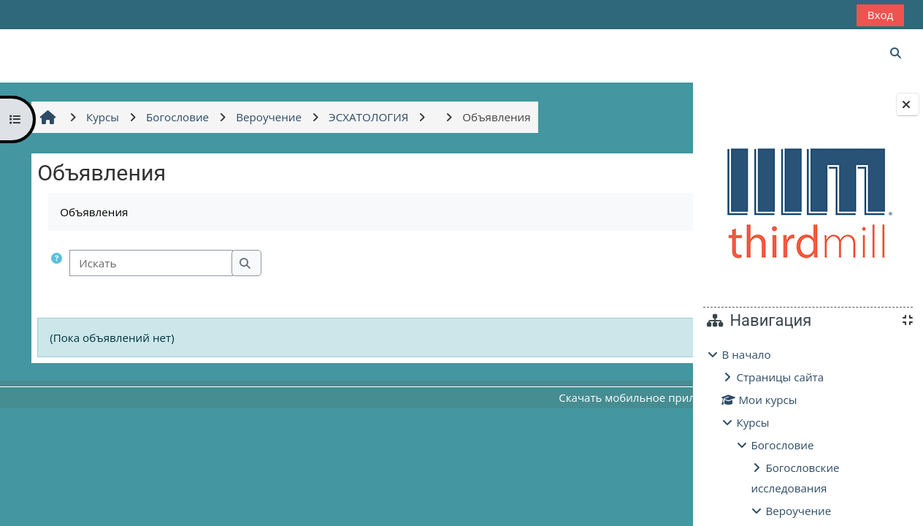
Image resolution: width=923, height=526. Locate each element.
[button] (55, 263)
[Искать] (149, 263)
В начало (745, 354)
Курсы (752, 422)
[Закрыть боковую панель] (907, 104)
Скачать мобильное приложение (557, 397)
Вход (881, 14)
